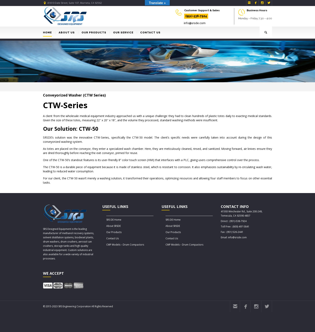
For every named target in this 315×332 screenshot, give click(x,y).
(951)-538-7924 (196, 16)
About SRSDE (113, 226)
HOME (47, 32)
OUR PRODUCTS (92, 32)
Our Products (114, 232)
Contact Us (112, 238)
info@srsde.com (195, 23)
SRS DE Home (113, 219)
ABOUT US (65, 32)
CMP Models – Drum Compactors (125, 244)
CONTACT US (149, 32)
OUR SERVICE (121, 32)
